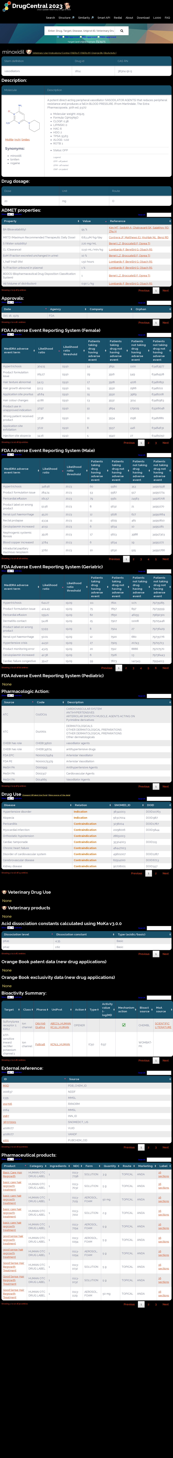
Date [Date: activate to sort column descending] (7, 309)
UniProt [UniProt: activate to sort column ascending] (57, 1009)
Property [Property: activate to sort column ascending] (10, 221)
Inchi (17, 139)
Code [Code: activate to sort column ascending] (41, 702)
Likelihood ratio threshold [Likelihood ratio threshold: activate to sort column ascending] (70, 350)
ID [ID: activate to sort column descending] (5, 1079)
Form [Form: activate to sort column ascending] (89, 1166)
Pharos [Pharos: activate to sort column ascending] (41, 1009)
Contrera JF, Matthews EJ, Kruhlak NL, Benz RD (138, 237)
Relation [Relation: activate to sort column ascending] (81, 805)
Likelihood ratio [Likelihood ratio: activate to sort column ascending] (45, 350)
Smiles (25, 139)
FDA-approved (72, 37)
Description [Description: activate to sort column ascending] (75, 702)
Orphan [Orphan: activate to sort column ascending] (141, 309)
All (60, 37)
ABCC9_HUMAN (60, 1023)
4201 (6, 1140)
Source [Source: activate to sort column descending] (9, 702)
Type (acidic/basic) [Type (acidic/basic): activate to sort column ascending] (131, 934)
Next (166, 290)
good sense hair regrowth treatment (13, 1240)
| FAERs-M (85, 53)
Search (50, 17)
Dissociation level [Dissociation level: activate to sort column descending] (16, 934)
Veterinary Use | (40, 53)
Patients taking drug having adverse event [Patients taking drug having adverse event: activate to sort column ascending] (94, 350)
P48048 (40, 1044)
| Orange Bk (96, 53)
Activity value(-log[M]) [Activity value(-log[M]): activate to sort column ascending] (107, 1009)
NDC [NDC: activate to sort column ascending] (76, 1166)
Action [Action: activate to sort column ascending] (79, 1009)
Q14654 (40, 1027)
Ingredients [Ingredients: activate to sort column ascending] (58, 1166)
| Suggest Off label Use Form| (34, 795)
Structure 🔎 (67, 17)
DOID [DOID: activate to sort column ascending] (150, 805)
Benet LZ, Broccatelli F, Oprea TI (129, 243)
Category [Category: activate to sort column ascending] (36, 1166)
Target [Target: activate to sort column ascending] (9, 1009)
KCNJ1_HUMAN (60, 1044)
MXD (6, 1085)
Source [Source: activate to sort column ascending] (74, 1079)
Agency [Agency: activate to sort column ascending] (55, 309)
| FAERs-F (75, 53)
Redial (118, 17)
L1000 (157, 17)
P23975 (100, 41)
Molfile (9, 139)
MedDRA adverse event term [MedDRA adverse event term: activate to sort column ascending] (16, 350)
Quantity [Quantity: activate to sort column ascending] (110, 1166)
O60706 (40, 1023)
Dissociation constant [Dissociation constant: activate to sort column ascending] (71, 934)
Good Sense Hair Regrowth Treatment (13, 1267)
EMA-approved (89, 37)
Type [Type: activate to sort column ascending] (93, 1009)
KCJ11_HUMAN (59, 1027)
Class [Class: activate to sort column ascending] (27, 1009)
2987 (6, 1116)
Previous (144, 290)
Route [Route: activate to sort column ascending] (127, 1166)
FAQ (167, 17)
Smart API (104, 17)
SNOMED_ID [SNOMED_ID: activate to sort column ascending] (122, 805)
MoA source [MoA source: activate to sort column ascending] (161, 1009)
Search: (155, 214)
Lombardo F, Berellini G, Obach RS (130, 249)
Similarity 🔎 (86, 17)
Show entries (11, 214)
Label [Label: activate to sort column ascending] (164, 1166)
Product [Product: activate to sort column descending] (9, 1166)
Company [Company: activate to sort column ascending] (96, 309)
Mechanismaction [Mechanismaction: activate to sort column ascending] (126, 1009)
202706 (7, 1103)
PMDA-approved (108, 37)
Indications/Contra (59, 53)
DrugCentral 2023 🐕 (41, 5)
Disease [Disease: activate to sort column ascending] (9, 805)
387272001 (9, 1122)
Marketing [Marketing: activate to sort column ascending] (145, 1166)
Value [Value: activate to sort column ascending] (87, 221)
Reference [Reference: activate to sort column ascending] (117, 221)
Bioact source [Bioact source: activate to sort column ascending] (145, 1009)
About (129, 17)
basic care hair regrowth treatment (12, 1186)
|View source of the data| (59, 795)
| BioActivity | (109, 53)
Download (143, 17)
